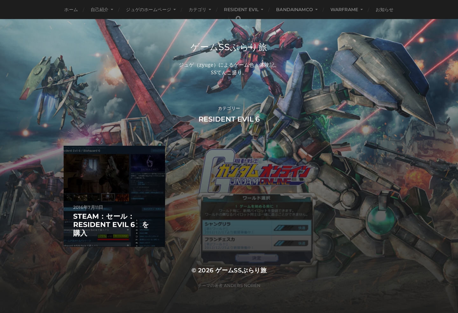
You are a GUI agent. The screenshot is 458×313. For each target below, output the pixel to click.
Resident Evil (241, 9)
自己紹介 (100, 9)
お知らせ (385, 9)
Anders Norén (242, 285)
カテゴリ (198, 9)
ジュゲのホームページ (148, 9)
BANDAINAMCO (294, 9)
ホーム (71, 9)
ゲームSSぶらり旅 (229, 47)
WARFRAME (344, 9)
